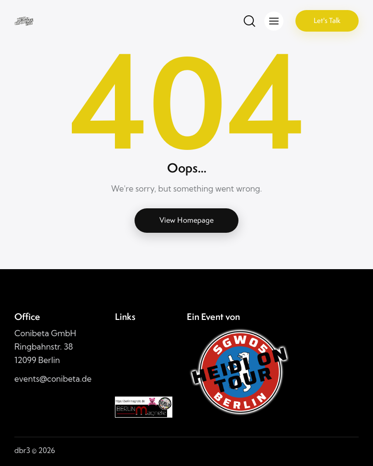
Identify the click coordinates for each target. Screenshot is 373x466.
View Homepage (186, 220)
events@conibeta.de (52, 379)
